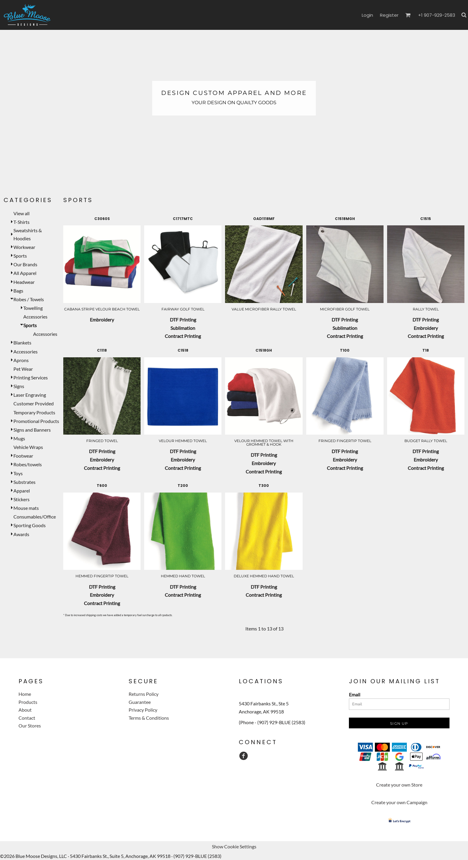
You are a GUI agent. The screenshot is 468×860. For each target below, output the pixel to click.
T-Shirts (21, 222)
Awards (21, 534)
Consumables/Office (34, 516)
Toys (18, 473)
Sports (20, 256)
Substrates (24, 482)
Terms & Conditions (149, 718)
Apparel (21, 490)
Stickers (21, 499)
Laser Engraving (29, 395)
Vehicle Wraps (28, 447)
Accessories (35, 316)
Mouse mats (26, 508)
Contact (27, 718)
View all (21, 213)
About (25, 710)
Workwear (24, 247)
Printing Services (30, 377)
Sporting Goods (29, 525)
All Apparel (24, 273)
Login (367, 15)
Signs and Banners (32, 430)
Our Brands (25, 264)
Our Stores (30, 725)
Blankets (22, 342)
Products (28, 702)
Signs (18, 386)
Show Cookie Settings (234, 846)
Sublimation (182, 328)
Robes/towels (27, 464)
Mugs (19, 438)
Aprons (21, 360)
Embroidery (102, 319)
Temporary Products (34, 412)
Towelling (33, 308)
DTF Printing (183, 319)
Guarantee (140, 702)
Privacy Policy (143, 710)
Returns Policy (143, 694)
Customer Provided (33, 403)
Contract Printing (183, 336)
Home (25, 694)
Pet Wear (23, 369)
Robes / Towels (28, 299)
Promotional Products (36, 421)
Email (354, 694)
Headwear (24, 282)
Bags (18, 290)
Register (389, 15)
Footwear (23, 456)
